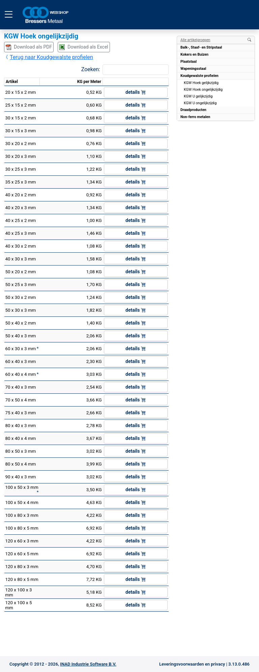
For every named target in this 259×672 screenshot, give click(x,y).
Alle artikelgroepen (195, 40)
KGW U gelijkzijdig (198, 96)
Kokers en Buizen (194, 54)
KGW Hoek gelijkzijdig (201, 83)
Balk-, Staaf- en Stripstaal (201, 47)
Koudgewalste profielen (199, 76)
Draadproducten (193, 110)
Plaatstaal (188, 61)
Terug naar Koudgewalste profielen (48, 57)
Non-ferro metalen (195, 117)
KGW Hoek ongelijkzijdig (203, 89)
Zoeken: (90, 69)
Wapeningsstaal (193, 68)
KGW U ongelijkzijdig (200, 103)
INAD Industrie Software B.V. (88, 664)
